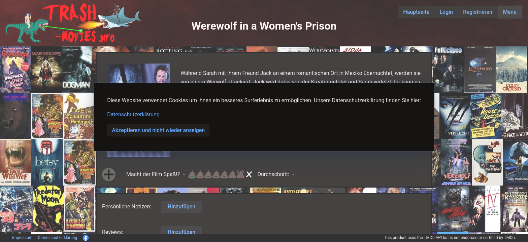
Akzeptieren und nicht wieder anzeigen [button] (158, 130)
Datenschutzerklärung (133, 114)
